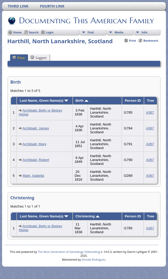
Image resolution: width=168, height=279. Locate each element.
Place (18, 57)
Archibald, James (35, 128)
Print (132, 40)
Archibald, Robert (35, 160)
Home (17, 32)
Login (50, 32)
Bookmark (150, 40)
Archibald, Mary (34, 144)
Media (119, 32)
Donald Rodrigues (93, 259)
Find (91, 32)
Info (144, 32)
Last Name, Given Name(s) (44, 100)
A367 (150, 112)
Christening (87, 216)
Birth (81, 100)
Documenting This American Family (86, 20)
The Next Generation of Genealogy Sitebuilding (69, 252)
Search (34, 32)
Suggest (39, 57)
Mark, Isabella (33, 176)
